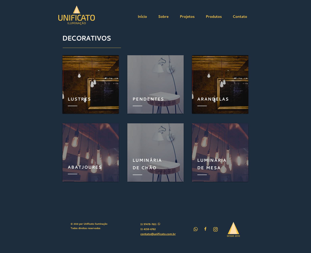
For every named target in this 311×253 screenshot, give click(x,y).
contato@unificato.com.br (158, 234)
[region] (90, 84)
